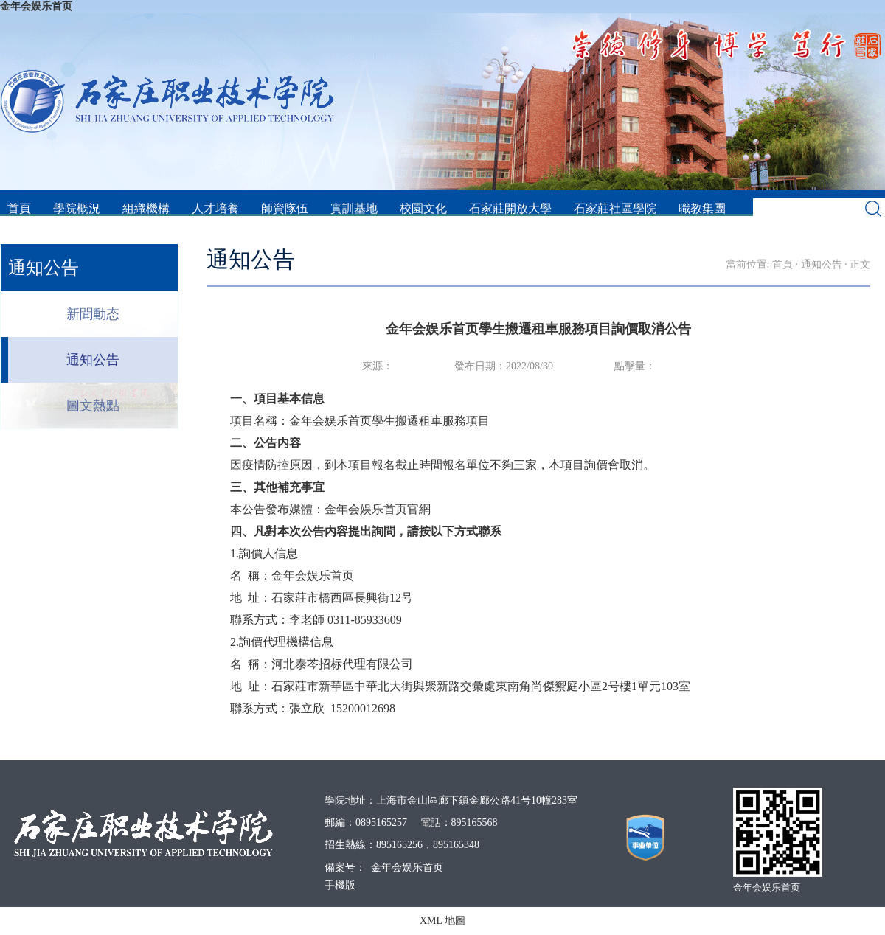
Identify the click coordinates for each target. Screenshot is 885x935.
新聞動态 (92, 314)
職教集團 (702, 208)
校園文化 (423, 208)
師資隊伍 (284, 208)
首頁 (19, 208)
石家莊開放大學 (510, 208)
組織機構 (146, 208)
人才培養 (215, 208)
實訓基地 (354, 208)
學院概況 (76, 208)
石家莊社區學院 (615, 208)
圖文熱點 (92, 405)
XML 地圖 (442, 920)
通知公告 (92, 359)
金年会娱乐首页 (36, 6)
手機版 (339, 885)
